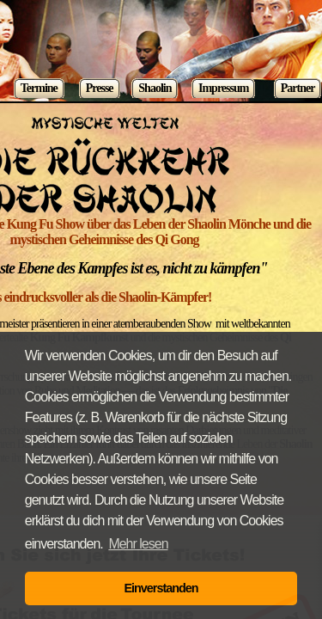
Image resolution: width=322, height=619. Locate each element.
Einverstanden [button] (160, 588)
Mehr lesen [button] (137, 543)
